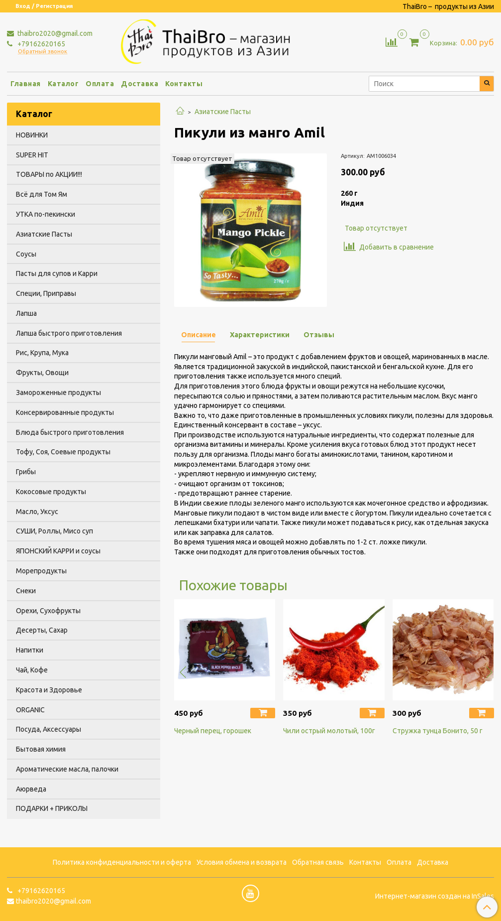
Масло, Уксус (37, 512)
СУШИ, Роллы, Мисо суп (54, 531)
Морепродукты (41, 571)
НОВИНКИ (32, 135)
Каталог (63, 84)
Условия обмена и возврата (242, 862)
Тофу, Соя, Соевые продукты (63, 452)
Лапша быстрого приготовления (69, 333)
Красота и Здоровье (49, 690)
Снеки (26, 591)
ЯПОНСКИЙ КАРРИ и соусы (58, 551)
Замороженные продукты (58, 392)
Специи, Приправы (46, 293)
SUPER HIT (32, 155)
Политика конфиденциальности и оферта (122, 862)
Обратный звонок (42, 51)
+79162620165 (40, 44)
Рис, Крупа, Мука (42, 353)
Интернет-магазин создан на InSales (434, 896)
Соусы (26, 254)
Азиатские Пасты (223, 112)
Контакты (183, 84)
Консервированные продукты (65, 412)
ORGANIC (30, 710)
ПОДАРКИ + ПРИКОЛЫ (52, 808)
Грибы (26, 472)
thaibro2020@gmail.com (54, 33)
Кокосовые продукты (51, 492)
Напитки (29, 650)
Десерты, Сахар (42, 630)
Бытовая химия (41, 749)
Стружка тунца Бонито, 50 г (438, 731)
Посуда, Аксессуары (48, 729)
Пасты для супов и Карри (57, 273)
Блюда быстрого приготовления (70, 432)
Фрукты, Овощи (42, 373)
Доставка (139, 84)
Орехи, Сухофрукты (48, 611)
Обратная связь (318, 862)
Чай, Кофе (32, 670)
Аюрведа (31, 789)
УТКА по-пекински (45, 214)
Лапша (26, 313)
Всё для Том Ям (41, 194)
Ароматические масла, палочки (67, 769)
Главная (25, 84)
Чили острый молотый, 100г (329, 731)
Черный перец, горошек (212, 731)
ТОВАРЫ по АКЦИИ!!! (49, 174)
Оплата (100, 84)
